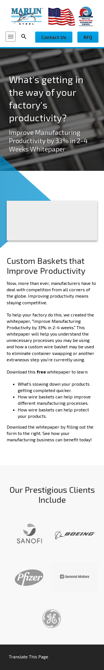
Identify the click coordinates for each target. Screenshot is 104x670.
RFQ (87, 37)
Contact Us (53, 37)
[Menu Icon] (11, 37)
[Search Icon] (26, 37)
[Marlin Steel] (29, 16)
